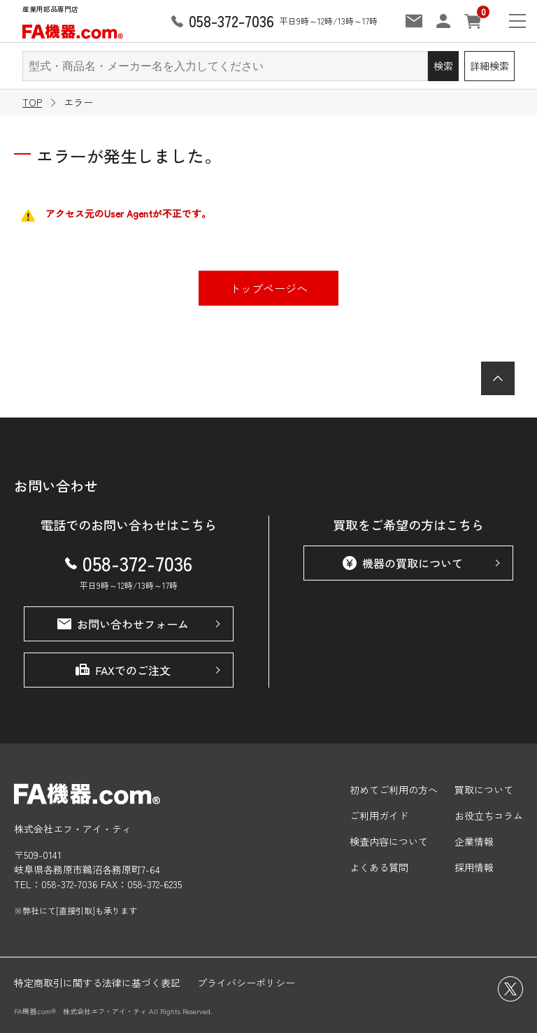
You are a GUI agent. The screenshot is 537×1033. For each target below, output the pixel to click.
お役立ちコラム (488, 815)
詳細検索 (489, 66)
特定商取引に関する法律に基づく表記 (97, 983)
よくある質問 (379, 867)
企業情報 (474, 841)
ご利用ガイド (379, 815)
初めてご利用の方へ (394, 790)
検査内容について (389, 841)
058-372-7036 (128, 563)
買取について (483, 790)
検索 (443, 66)
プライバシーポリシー (246, 983)
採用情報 (474, 867)
